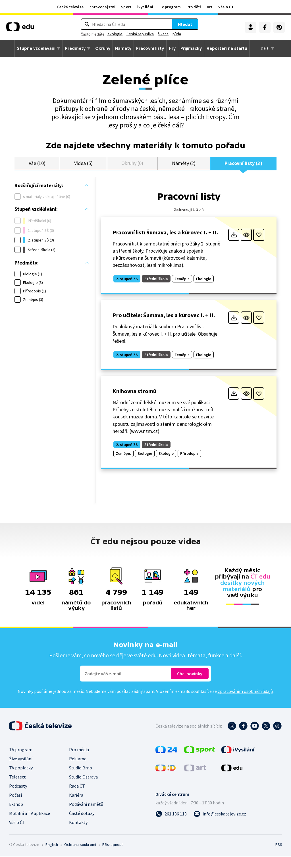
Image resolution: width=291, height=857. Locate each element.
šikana (163, 33)
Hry (172, 48)
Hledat (185, 24)
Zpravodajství (102, 6)
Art (210, 6)
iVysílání (145, 6)
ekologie (114, 33)
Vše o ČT (226, 6)
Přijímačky (191, 48)
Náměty (123, 48)
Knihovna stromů (134, 391)
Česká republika (140, 33)
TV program (170, 6)
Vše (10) (37, 163)
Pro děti (193, 6)
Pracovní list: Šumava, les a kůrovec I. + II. (165, 232)
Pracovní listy (150, 48)
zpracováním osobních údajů (245, 692)
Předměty (75, 48)
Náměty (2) (184, 163)
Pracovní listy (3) (243, 163)
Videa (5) (83, 163)
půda (176, 33)
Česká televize (70, 6)
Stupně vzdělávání (36, 48)
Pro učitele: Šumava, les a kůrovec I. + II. (164, 315)
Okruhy (102, 48)
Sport (126, 6)
